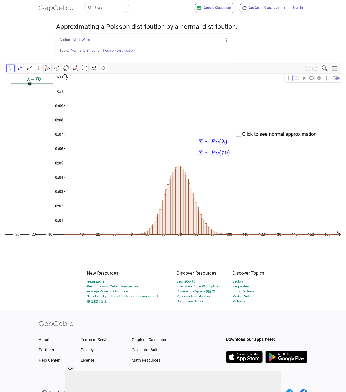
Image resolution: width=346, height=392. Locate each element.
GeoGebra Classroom (261, 8)
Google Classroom (214, 8)
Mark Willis (81, 40)
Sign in (298, 8)
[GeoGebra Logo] (56, 8)
